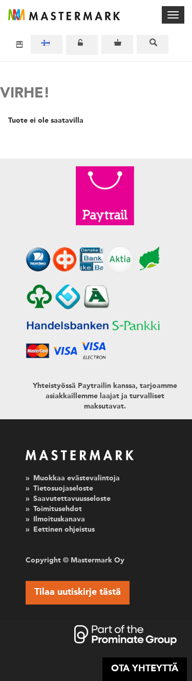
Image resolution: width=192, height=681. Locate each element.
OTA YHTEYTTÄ (144, 668)
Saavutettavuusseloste (72, 498)
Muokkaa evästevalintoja (76, 478)
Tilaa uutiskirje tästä (77, 592)
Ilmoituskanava (59, 519)
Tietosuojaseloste (63, 488)
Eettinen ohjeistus (64, 529)
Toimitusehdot (57, 509)
